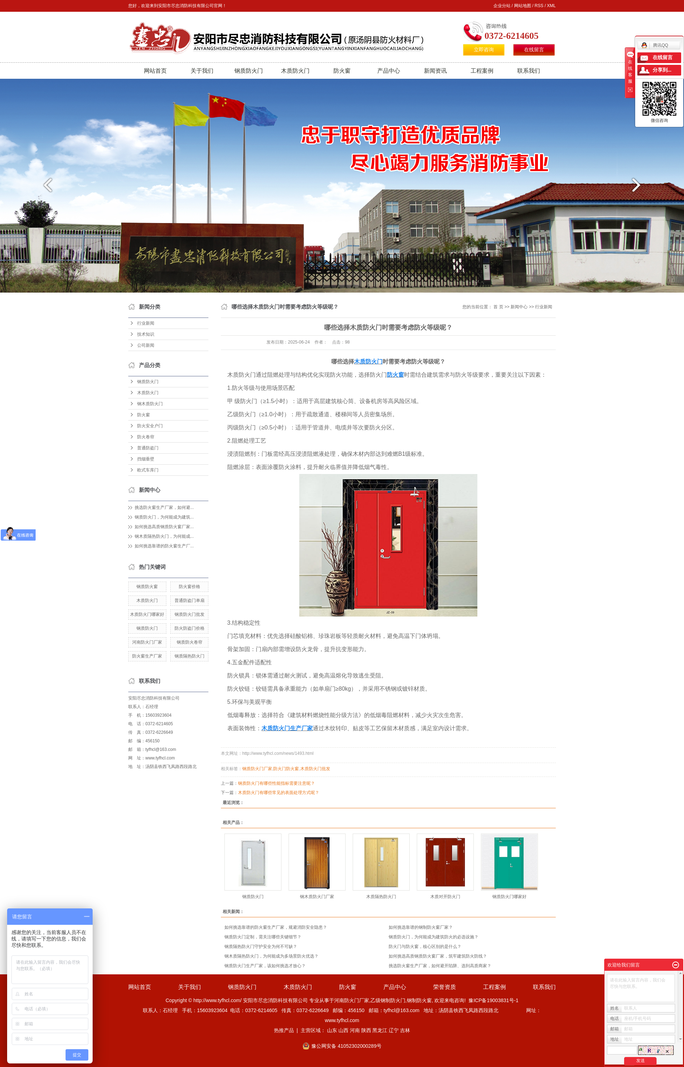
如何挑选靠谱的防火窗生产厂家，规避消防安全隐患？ (275, 927)
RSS (539, 5)
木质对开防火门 (445, 896)
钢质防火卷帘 (189, 642)
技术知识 (145, 334)
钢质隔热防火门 (189, 656)
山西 (343, 1030)
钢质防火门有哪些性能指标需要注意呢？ (276, 783)
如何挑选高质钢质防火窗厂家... (164, 526)
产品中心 (388, 71)
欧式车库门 (148, 470)
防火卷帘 (145, 436)
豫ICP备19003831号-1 (493, 1000)
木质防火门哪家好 (147, 614)
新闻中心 (519, 306)
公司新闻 (145, 345)
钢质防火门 (248, 71)
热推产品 (284, 1030)
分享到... (662, 70)
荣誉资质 (444, 987)
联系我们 (528, 71)
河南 (355, 1030)
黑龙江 (379, 1030)
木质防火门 (295, 71)
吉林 (405, 1030)
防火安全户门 (150, 425)
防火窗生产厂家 (147, 656)
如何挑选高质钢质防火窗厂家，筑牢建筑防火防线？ (438, 956)
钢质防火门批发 (189, 614)
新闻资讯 (435, 71)
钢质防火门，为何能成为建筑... (164, 517)
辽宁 (394, 1030)
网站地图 (522, 5)
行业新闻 (145, 323)
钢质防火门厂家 (257, 768)
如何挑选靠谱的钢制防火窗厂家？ (421, 927)
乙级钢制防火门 (387, 1000)
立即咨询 (484, 49)
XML (551, 5)
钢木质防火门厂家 (317, 896)
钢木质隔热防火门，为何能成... (164, 536)
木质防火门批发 (315, 768)
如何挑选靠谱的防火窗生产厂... (164, 545)
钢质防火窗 (147, 586)
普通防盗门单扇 (189, 600)
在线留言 (534, 49)
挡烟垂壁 (145, 459)
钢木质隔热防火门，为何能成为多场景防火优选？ (271, 956)
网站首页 (155, 71)
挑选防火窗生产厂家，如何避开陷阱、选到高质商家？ (440, 965)
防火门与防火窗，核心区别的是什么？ (425, 946)
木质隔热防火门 (381, 896)
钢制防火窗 (419, 1000)
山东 (332, 1030)
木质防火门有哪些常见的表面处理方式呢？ (278, 792)
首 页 (498, 306)
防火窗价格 (189, 586)
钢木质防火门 (150, 403)
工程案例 (482, 71)
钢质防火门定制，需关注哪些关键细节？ (262, 936)
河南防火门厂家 (147, 642)
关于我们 (202, 71)
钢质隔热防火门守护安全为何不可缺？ (260, 946)
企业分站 (502, 5)
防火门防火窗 (286, 768)
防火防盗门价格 (189, 628)
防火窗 (342, 71)
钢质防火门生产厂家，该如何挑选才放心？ (265, 965)
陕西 (366, 1030)
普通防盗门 (148, 447)
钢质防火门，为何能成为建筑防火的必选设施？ (433, 936)
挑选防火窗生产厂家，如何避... (164, 507)
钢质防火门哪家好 (509, 896)
